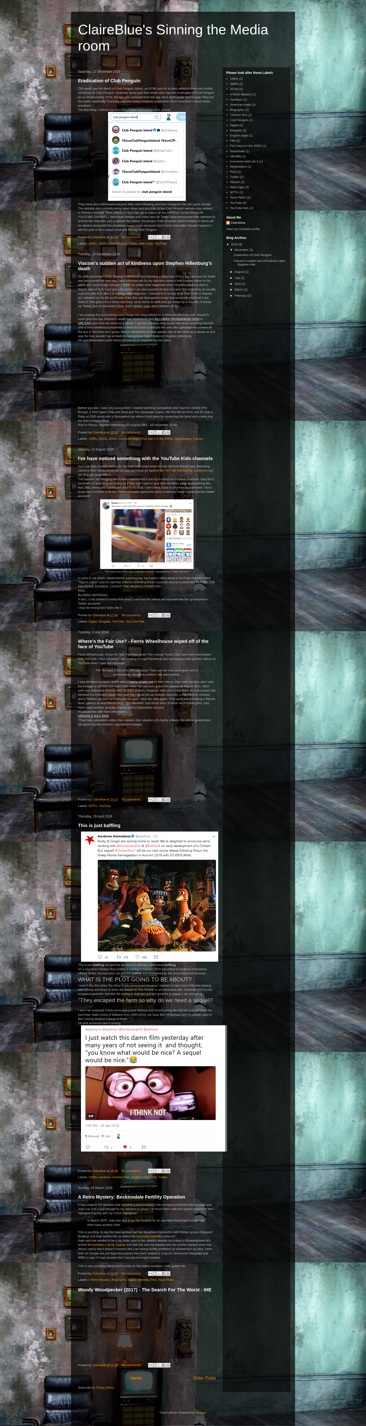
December (242, 250)
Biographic (119, 1280)
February (241, 295)
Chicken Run (121, 1177)
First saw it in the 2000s (157, 438)
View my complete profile (243, 229)
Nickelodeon (183, 438)
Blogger (201, 1412)
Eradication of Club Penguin (109, 80)
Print (153, 1280)
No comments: (132, 237)
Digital (93, 621)
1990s (93, 438)
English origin (140, 1177)
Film (154, 1177)
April (238, 283)
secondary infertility (149, 1236)
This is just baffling (99, 825)
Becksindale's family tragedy (106, 1244)
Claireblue (238, 222)
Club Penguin (118, 243)
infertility (143, 1280)
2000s (93, 243)
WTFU (93, 806)
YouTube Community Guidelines (186, 470)
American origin (128, 438)
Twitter (132, 243)
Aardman (104, 1177)
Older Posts (205, 1378)
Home (135, 1378)
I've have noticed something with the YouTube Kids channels (145, 458)
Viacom (198, 438)
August (240, 272)
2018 (235, 244)
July (238, 278)
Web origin (146, 243)
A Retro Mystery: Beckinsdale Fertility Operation (131, 1196)
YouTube (161, 243)
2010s (103, 243)
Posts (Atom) (105, 1387)
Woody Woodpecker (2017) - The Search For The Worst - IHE (144, 1289)
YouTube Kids (135, 621)
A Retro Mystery (99, 1280)
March (239, 289)
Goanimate (237, 151)
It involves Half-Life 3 (244, 161)
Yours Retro (166, 1280)
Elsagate (105, 621)
